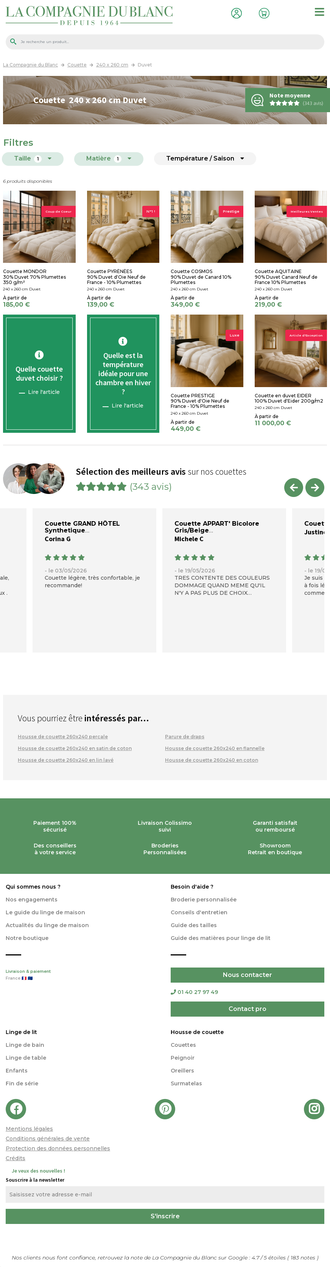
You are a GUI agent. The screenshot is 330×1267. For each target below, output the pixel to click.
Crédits (15, 1158)
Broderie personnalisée (204, 899)
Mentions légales (29, 1128)
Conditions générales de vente (48, 1138)
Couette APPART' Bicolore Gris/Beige (216, 527)
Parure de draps (184, 736)
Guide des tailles (194, 925)
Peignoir (183, 1057)
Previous (293, 487)
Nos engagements (32, 899)
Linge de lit (21, 1032)
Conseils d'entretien (199, 912)
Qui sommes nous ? (33, 886)
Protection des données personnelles (58, 1148)
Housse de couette (197, 1032)
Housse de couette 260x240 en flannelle (215, 748)
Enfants (17, 1070)
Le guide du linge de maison (45, 912)
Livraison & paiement (82, 975)
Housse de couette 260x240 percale (63, 736)
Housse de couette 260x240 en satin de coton (75, 748)
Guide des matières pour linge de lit (221, 938)
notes (304, 1257)
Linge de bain (25, 1045)
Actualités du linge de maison (47, 925)
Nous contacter (247, 974)
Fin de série (22, 1083)
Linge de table (26, 1057)
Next (314, 487)
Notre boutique (27, 938)
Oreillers (182, 1070)
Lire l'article (44, 392)
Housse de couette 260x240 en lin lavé (66, 760)
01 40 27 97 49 (194, 992)
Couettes (183, 1045)
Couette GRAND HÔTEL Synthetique (82, 527)
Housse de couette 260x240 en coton (211, 760)
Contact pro (247, 1008)
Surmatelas (186, 1083)
